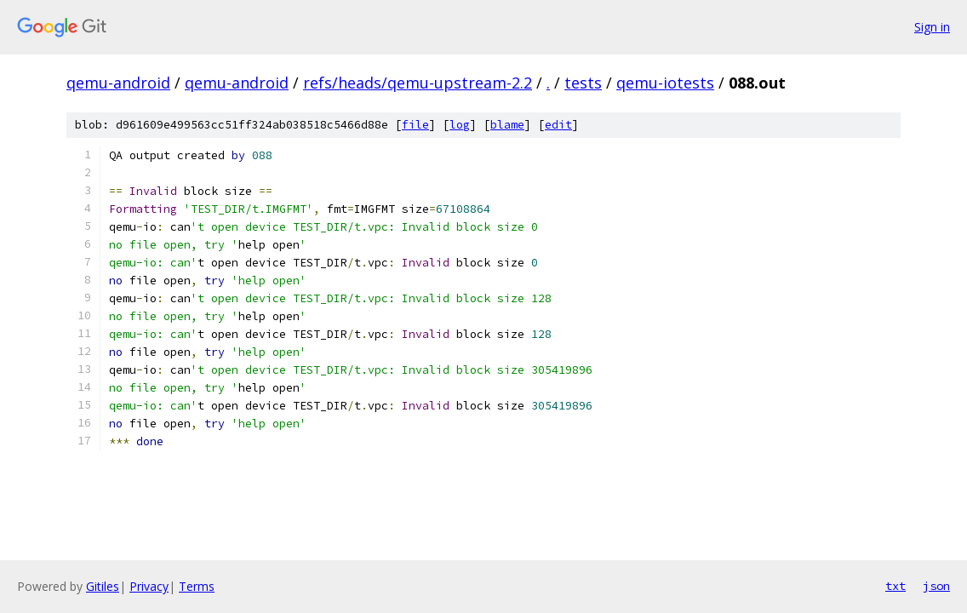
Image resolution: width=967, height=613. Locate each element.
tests (583, 82)
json (936, 585)
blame (507, 124)
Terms (197, 586)
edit (558, 124)
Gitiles (102, 586)
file (415, 124)
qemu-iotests (665, 82)
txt (895, 585)
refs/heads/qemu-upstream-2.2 (417, 82)
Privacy (149, 586)
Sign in (932, 27)
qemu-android (118, 82)
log (459, 124)
